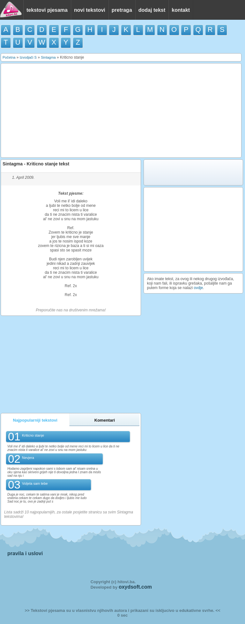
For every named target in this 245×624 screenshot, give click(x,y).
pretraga (122, 10)
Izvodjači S (28, 57)
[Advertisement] (121, 110)
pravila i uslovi (25, 553)
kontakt (181, 10)
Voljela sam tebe (35, 483)
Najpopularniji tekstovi (35, 420)
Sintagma (48, 57)
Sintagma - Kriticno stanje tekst (36, 163)
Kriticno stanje (33, 435)
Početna (9, 57)
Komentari (104, 420)
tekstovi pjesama (47, 10)
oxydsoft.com (135, 587)
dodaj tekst (151, 10)
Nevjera (28, 458)
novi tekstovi (89, 10)
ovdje (198, 288)
